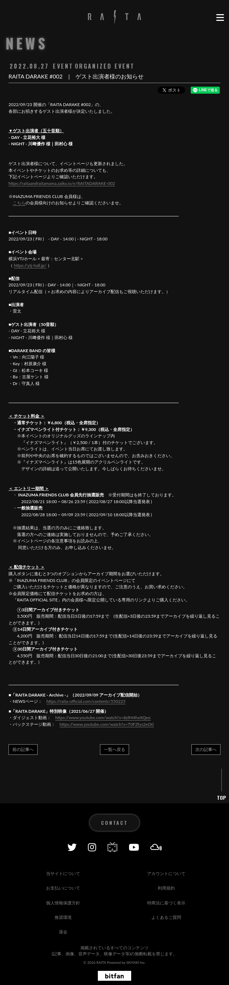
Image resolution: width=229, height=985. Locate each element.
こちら (19, 202)
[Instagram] (92, 847)
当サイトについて (63, 873)
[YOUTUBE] (134, 847)
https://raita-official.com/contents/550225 (85, 701)
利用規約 (166, 888)
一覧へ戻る (114, 749)
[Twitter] (72, 847)
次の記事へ (206, 749)
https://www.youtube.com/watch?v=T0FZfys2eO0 (107, 724)
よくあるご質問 (166, 917)
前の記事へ (23, 749)
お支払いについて (63, 888)
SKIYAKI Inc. (136, 962)
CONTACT (114, 822)
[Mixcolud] (156, 847)
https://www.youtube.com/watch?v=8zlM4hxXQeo (103, 717)
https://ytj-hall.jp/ (30, 265)
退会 (63, 931)
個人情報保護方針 (63, 902)
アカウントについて (166, 873)
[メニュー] (219, 17)
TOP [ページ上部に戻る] (221, 797)
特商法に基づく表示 (166, 902)
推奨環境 (63, 917)
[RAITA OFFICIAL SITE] (114, 18)
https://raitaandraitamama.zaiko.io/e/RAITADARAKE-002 (62, 183)
